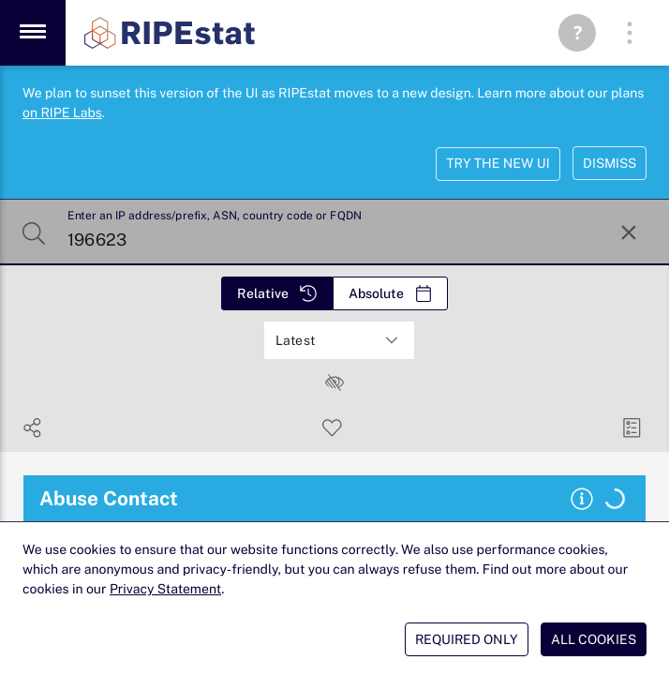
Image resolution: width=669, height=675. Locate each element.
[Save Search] (332, 428)
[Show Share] (32, 428)
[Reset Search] (628, 232)
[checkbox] (334, 382)
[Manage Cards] (632, 428)
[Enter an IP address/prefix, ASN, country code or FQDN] (332, 232)
